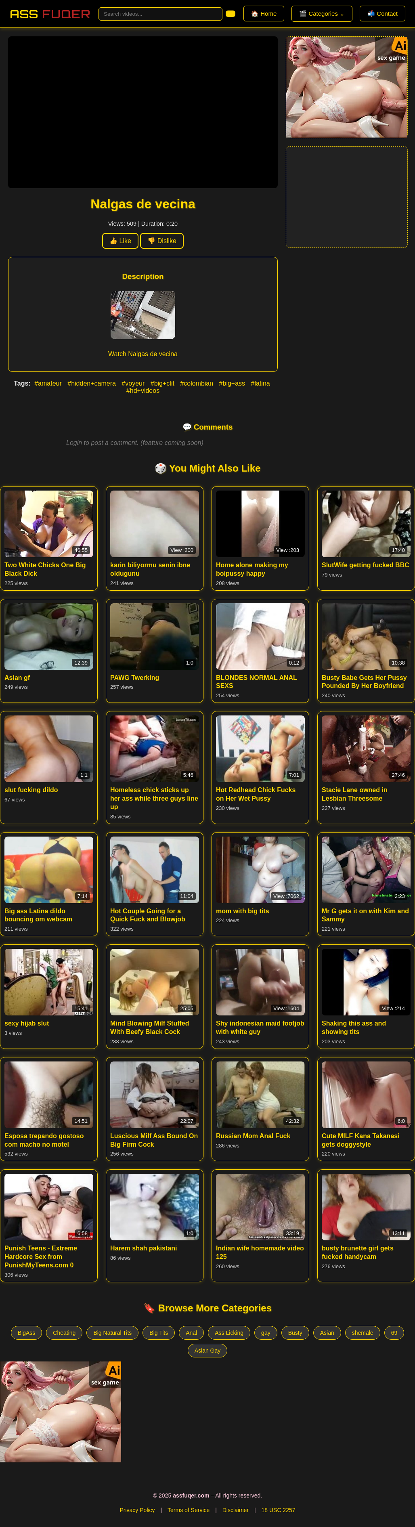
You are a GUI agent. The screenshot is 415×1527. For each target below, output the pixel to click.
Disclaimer (235, 1510)
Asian (327, 1333)
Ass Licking (229, 1333)
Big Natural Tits (112, 1333)
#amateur (48, 383)
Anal (191, 1333)
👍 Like (120, 240)
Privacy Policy (137, 1510)
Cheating (64, 1333)
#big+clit (163, 383)
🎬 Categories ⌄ (322, 13)
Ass (50, 14)
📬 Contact (382, 13)
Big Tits (158, 1333)
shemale (362, 1333)
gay (265, 1333)
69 (394, 1333)
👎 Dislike (161, 240)
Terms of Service (189, 1510)
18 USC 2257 (278, 1510)
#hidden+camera (92, 383)
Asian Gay (208, 1350)
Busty (295, 1333)
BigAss (27, 1333)
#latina (260, 383)
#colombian (197, 383)
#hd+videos (142, 390)
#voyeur (134, 383)
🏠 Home (264, 13)
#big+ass (233, 383)
